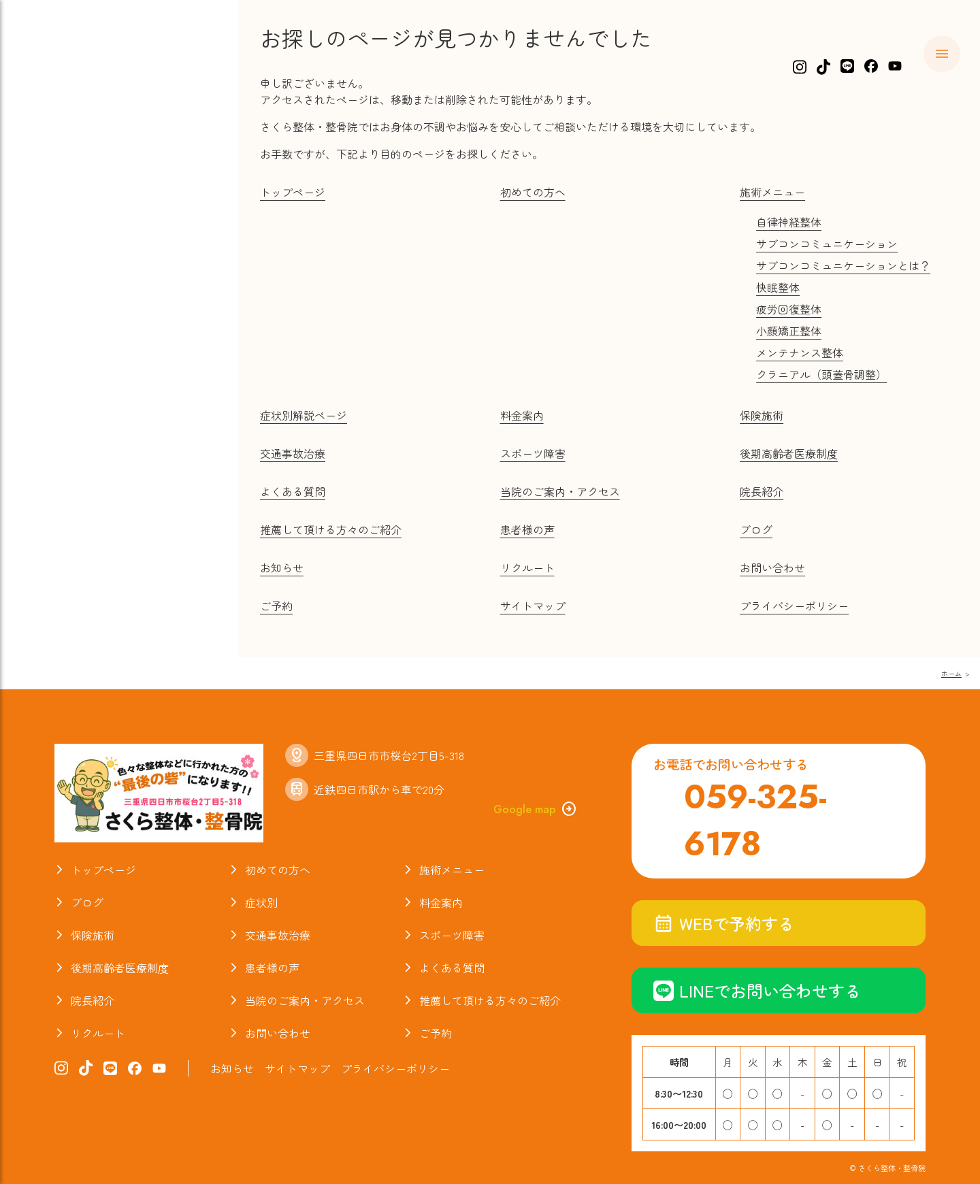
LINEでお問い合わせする (757, 990)
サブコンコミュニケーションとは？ (843, 265)
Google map (535, 809)
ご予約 (276, 605)
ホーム (60, 104)
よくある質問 (82, 313)
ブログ (60, 365)
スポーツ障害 (82, 287)
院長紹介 (67, 391)
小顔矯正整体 (788, 331)
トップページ (292, 192)
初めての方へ (82, 129)
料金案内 (67, 208)
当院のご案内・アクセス (117, 417)
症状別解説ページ (303, 415)
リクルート (527, 567)
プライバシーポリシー (794, 605)
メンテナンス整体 (799, 352)
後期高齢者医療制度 (789, 453)
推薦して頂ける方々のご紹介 (331, 529)
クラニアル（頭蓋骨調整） (821, 374)
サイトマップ (533, 605)
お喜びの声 (74, 338)
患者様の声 (527, 529)
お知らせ (67, 443)
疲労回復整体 (788, 309)
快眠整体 (778, 287)
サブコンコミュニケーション (827, 243)
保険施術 (67, 234)
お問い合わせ (772, 567)
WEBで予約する (723, 923)
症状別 (60, 182)
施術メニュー (82, 156)
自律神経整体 (788, 222)
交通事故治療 (82, 260)
